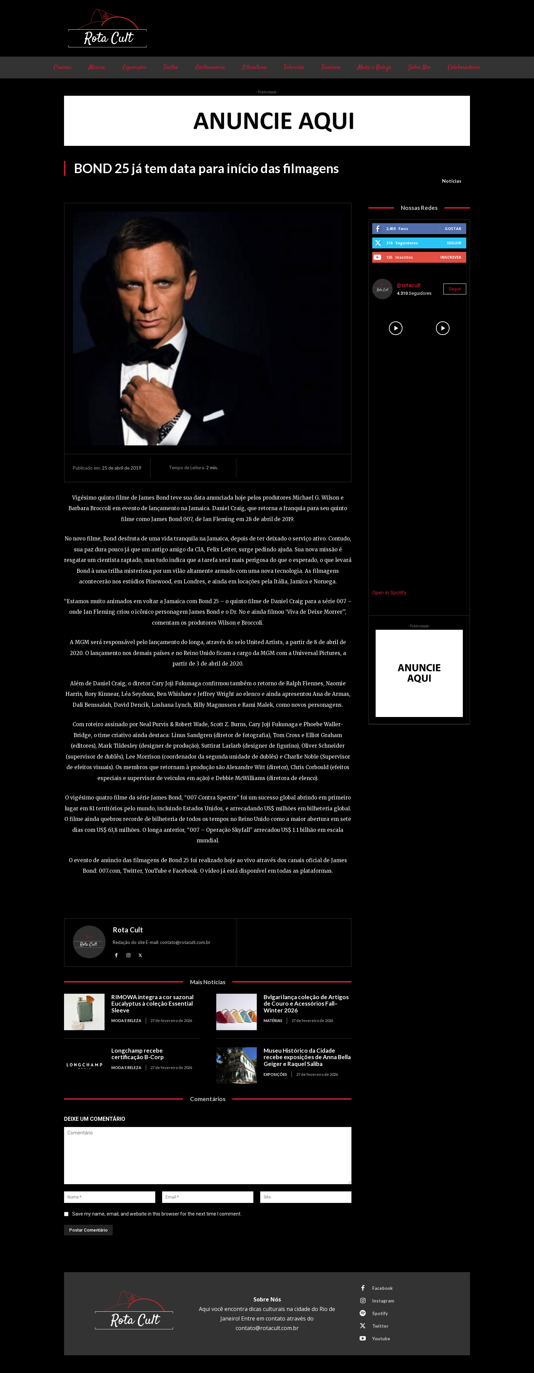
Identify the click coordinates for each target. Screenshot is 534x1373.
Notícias (451, 181)
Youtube (381, 1338)
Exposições (275, 1074)
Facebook (382, 1288)
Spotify (380, 1313)
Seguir (454, 242)
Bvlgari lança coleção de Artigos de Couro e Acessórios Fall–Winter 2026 (306, 1003)
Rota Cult (128, 930)
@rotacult (409, 285)
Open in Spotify (389, 593)
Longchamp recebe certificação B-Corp (137, 1054)
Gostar (453, 228)
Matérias (273, 1020)
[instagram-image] (395, 328)
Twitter (380, 1326)
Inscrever (450, 257)
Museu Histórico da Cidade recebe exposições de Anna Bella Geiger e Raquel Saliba (307, 1057)
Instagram (383, 1300)
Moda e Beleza (126, 1020)
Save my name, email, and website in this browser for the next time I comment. (156, 1214)
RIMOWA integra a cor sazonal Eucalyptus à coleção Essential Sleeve (152, 1003)
